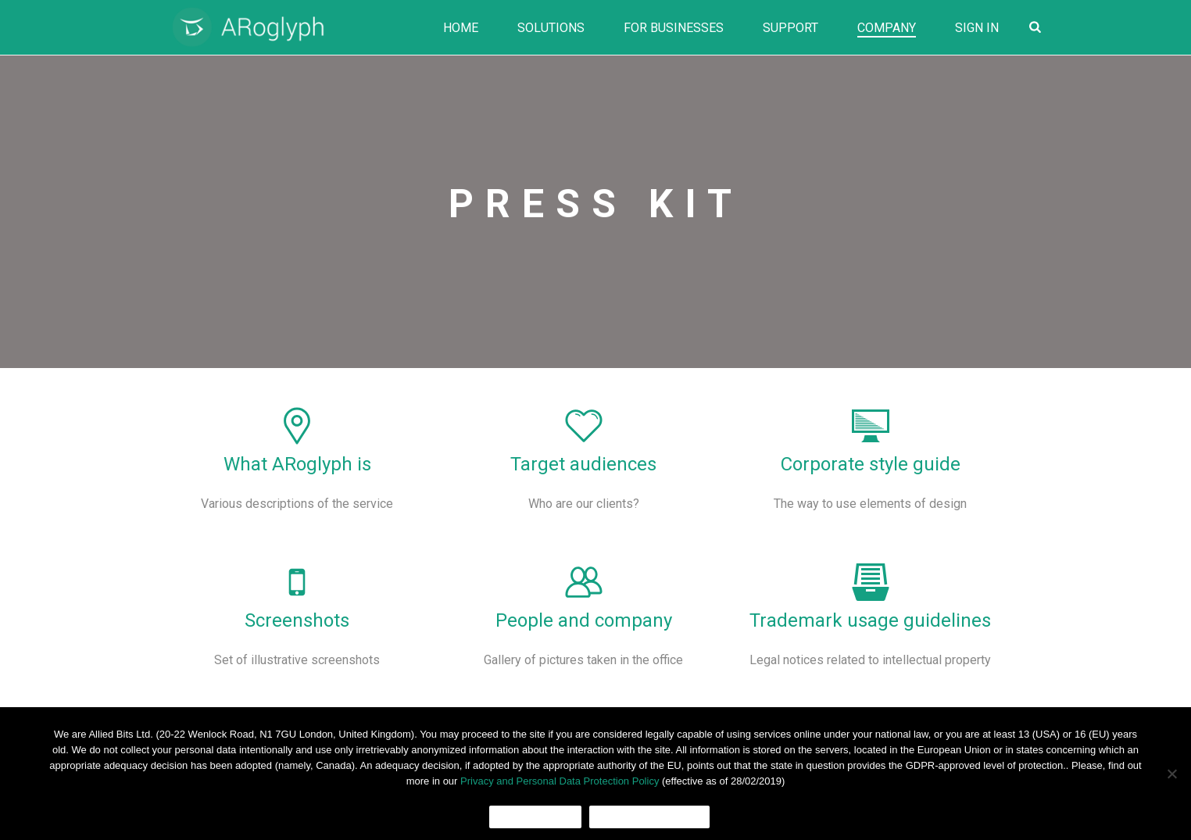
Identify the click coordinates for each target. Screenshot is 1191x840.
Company (886, 27)
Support (790, 27)
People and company (583, 620)
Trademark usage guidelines (870, 620)
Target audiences (583, 464)
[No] (1171, 773)
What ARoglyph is (297, 464)
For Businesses (674, 27)
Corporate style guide (870, 464)
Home (460, 27)
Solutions (551, 27)
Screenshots (297, 620)
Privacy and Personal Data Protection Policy (559, 781)
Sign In (977, 27)
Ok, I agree (535, 817)
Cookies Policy (649, 817)
